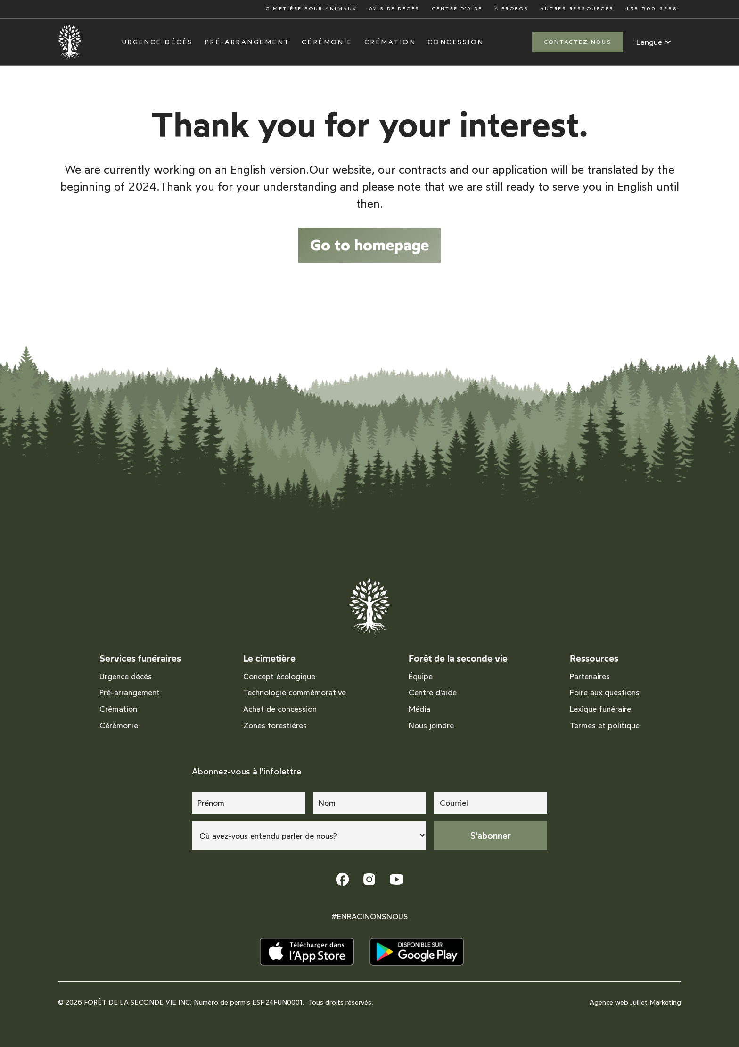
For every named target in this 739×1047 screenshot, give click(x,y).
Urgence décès (157, 42)
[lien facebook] (342, 879)
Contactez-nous (577, 42)
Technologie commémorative (294, 692)
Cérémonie (327, 42)
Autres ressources (577, 9)
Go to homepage (369, 245)
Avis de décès (394, 9)
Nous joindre (431, 725)
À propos (511, 9)
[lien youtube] (396, 879)
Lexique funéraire (600, 709)
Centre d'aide (457, 9)
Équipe (421, 676)
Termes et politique (605, 725)
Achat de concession (280, 709)
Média (419, 709)
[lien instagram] (369, 879)
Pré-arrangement (247, 42)
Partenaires (590, 676)
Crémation (390, 42)
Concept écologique (279, 676)
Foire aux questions (605, 692)
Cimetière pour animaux (311, 9)
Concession (455, 42)
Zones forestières (275, 725)
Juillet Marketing (655, 1002)
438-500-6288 (651, 9)
